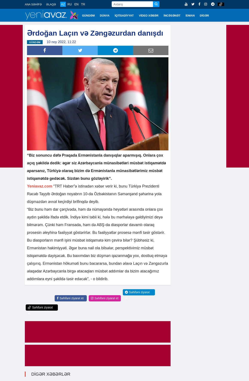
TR (83, 4)
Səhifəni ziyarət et (70, 298)
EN (76, 4)
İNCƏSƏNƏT (172, 15)
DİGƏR (204, 15)
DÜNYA (105, 15)
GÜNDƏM (88, 15)
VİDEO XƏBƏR (149, 15)
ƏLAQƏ (51, 4)
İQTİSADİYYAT (124, 15)
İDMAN (190, 15)
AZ (63, 4)
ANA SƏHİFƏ (33, 4)
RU (70, 4)
